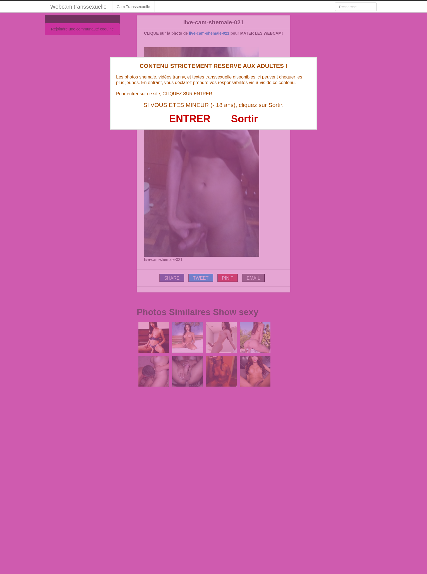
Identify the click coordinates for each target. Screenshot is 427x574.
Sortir (244, 119)
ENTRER (189, 119)
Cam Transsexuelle (133, 6)
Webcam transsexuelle (78, 7)
